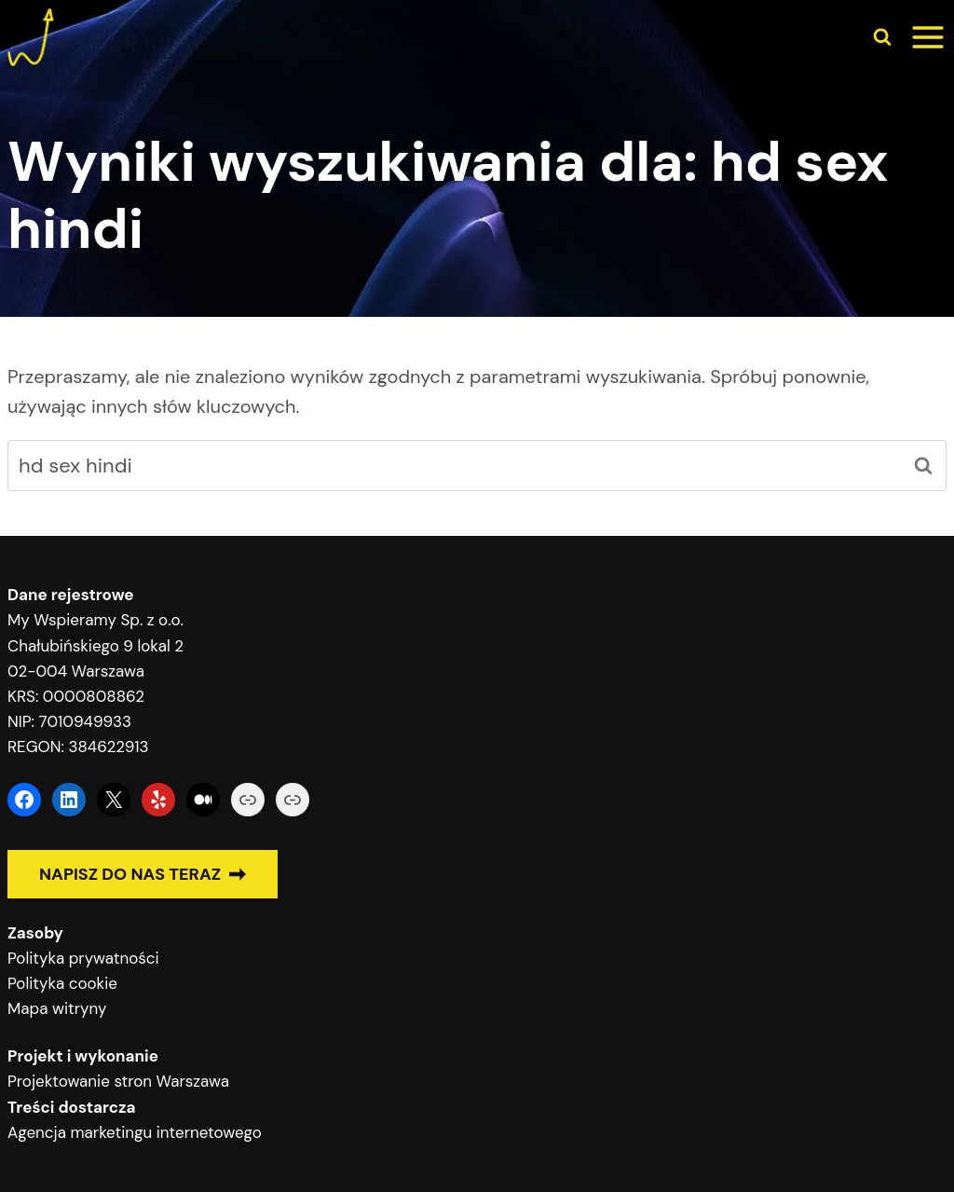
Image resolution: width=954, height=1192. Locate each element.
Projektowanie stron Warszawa (118, 1081)
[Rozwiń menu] (928, 37)
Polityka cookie (62, 983)
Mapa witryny (56, 1008)
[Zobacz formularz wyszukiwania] (882, 37)
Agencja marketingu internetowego (134, 1132)
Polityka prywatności (83, 958)
